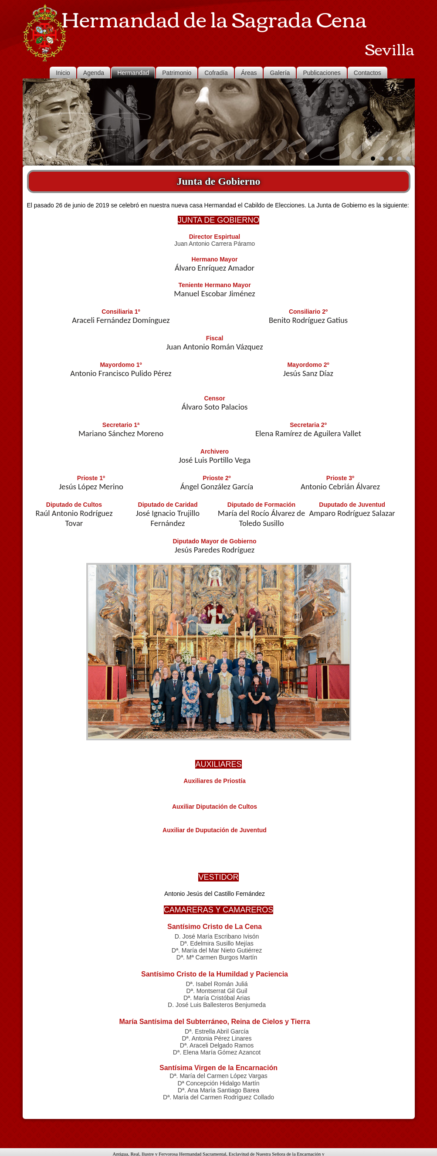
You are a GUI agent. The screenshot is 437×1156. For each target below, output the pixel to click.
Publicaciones (321, 72)
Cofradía (216, 72)
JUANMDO (279, 1149)
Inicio (63, 72)
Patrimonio (176, 72)
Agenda (93, 72)
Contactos (367, 72)
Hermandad (133, 72)
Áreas (249, 72)
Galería (280, 72)
